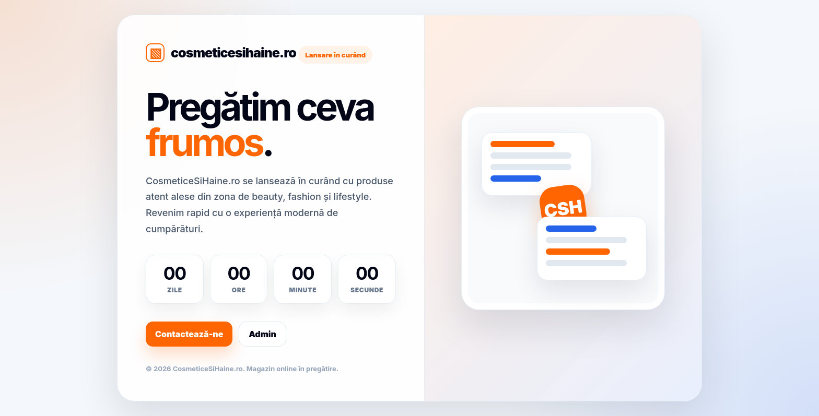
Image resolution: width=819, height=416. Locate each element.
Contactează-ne (189, 334)
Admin (262, 334)
